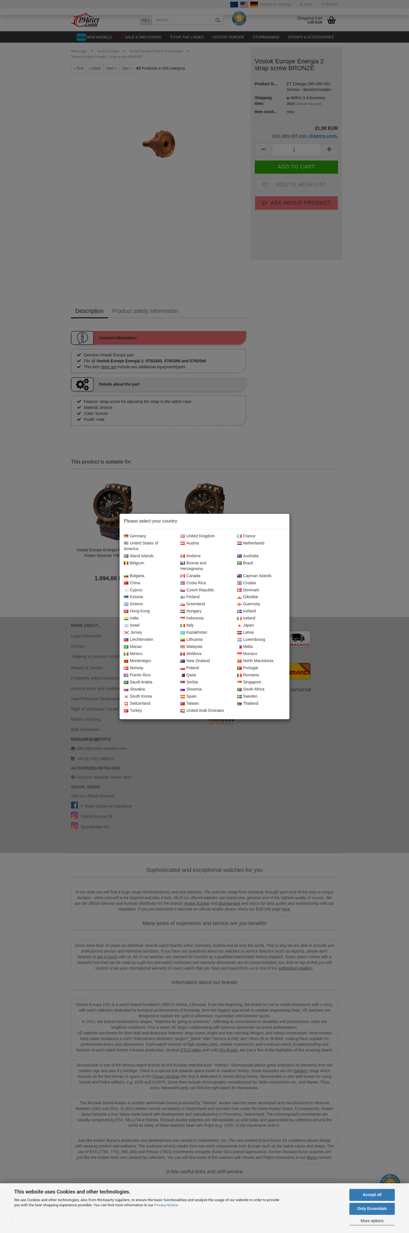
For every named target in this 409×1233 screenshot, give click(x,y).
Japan (245, 625)
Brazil (245, 563)
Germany (135, 536)
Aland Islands (139, 556)
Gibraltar (247, 597)
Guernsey (248, 604)
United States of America (141, 546)
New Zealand (195, 661)
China (132, 583)
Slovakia (134, 689)
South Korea (138, 696)
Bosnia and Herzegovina (193, 566)
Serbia (189, 682)
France (246, 536)
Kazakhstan (193, 632)
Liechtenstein (138, 640)
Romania (248, 675)
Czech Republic (197, 590)
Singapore (249, 682)
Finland (189, 597)
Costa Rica (193, 583)
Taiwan (189, 703)
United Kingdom (197, 536)
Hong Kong (137, 611)
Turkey (133, 711)
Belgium (134, 563)
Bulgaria (134, 576)
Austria (189, 543)
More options (372, 1221)
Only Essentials (372, 1208)
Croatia (246, 583)
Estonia (133, 597)
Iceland (246, 611)
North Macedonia (255, 661)
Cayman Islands (254, 576)
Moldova (190, 654)
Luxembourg (251, 640)
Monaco (247, 654)
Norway (133, 668)
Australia (247, 556)
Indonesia (192, 618)
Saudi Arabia (138, 682)
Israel (131, 625)
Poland (189, 668)
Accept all (372, 1194)
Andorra (190, 556)
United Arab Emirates (202, 711)
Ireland (246, 618)
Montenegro (137, 661)
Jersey (133, 632)
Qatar (188, 675)
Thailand (247, 703)
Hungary (190, 611)
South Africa (251, 689)
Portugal (247, 668)
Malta (245, 647)
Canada (190, 576)
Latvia (245, 632)
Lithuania (191, 640)
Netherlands (251, 543)
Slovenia (191, 689)
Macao (133, 647)
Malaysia (191, 647)
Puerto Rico (137, 675)
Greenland (192, 604)
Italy (187, 625)
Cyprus (133, 590)
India (131, 618)
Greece (133, 604)
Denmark (248, 590)
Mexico (133, 654)
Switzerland (137, 703)
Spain (188, 696)
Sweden (247, 696)
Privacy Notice (166, 1205)
